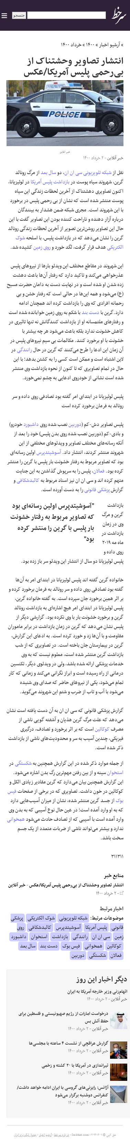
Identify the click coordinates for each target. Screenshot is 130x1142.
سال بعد (48, 172)
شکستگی (23, 763)
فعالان (99, 471)
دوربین (75, 424)
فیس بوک (71, 946)
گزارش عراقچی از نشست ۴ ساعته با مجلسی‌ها (68, 1043)
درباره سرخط (61, 1135)
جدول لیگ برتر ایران (25, 1135)
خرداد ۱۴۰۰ (71, 44)
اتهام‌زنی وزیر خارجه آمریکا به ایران (97, 992)
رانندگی (24, 349)
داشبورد (31, 424)
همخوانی (16, 819)
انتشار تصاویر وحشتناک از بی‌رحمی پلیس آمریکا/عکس (76, 885)
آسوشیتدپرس (48, 452)
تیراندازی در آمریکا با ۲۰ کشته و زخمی (75, 1065)
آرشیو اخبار (109, 44)
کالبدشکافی (28, 480)
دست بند (90, 312)
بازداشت (61, 182)
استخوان (115, 772)
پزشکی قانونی (97, 489)
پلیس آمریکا (41, 182)
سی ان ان (73, 172)
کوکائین (102, 729)
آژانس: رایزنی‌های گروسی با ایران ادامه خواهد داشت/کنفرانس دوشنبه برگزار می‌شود (62, 1091)
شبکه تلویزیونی (97, 172)
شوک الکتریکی (41, 918)
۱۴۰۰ (90, 44)
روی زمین (42, 247)
